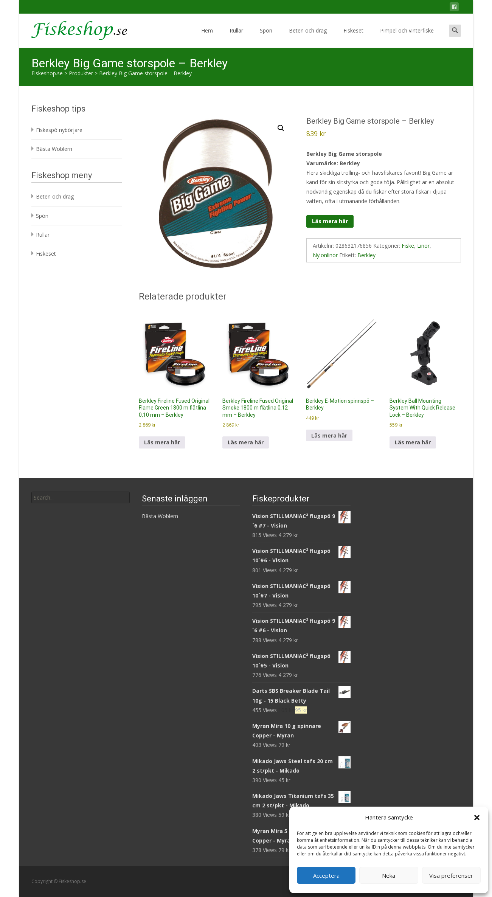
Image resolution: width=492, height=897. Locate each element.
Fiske (408, 245)
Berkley (366, 255)
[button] (477, 817)
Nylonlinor (325, 255)
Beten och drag (308, 37)
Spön (266, 37)
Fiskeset (353, 37)
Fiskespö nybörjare (59, 129)
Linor (423, 245)
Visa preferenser (451, 875)
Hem (207, 37)
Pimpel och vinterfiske (407, 37)
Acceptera (326, 875)
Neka (388, 875)
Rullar (236, 37)
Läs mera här (330, 221)
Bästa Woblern (54, 148)
